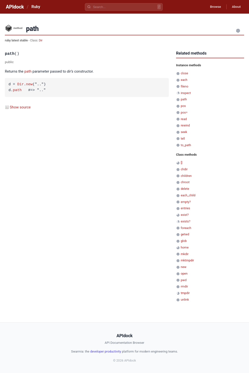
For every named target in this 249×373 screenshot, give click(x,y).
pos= (184, 112)
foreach (186, 228)
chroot (185, 182)
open (184, 273)
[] (181, 162)
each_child (188, 195)
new (29, 84)
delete (185, 189)
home (184, 247)
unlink (185, 299)
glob (184, 241)
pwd (184, 280)
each (184, 80)
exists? (185, 221)
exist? (185, 215)
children (186, 176)
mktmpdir (187, 260)
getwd (185, 234)
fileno (184, 86)
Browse (213, 7)
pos (183, 106)
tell (183, 138)
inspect (186, 93)
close (184, 73)
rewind (185, 125)
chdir (184, 169)
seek (184, 132)
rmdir (184, 286)
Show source (20, 107)
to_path (186, 145)
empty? (186, 202)
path (28, 71)
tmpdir (185, 293)
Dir (41, 40)
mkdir (184, 254)
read (184, 119)
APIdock (15, 7)
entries (185, 208)
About (235, 7)
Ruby (35, 6)
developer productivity (105, 351)
